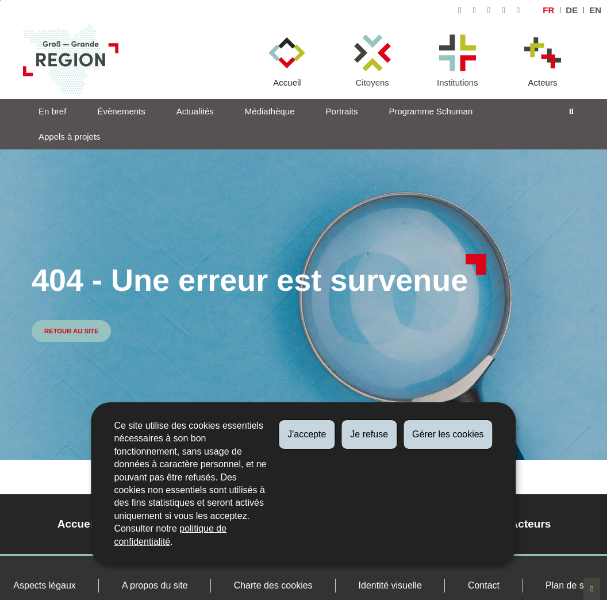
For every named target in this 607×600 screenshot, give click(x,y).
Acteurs (543, 82)
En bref (52, 111)
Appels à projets (70, 136)
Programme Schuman (430, 111)
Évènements (121, 111)
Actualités (195, 111)
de (572, 10)
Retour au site (71, 331)
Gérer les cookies (448, 434)
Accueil (287, 82)
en (595, 10)
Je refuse (369, 434)
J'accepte (306, 434)
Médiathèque (270, 111)
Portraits (342, 111)
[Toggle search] (571, 111)
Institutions (457, 82)
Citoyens (372, 82)
